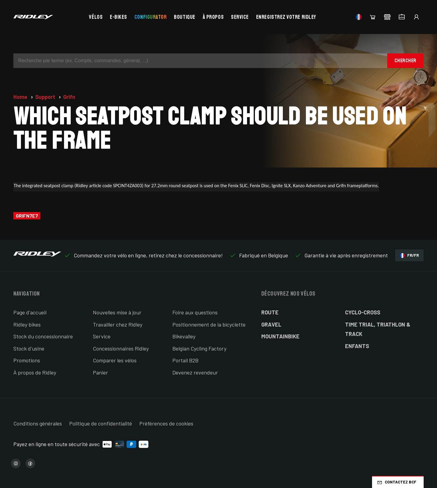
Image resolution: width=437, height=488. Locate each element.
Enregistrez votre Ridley (286, 17)
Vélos (96, 17)
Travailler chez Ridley (117, 324)
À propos (213, 17)
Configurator (150, 17)
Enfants (357, 346)
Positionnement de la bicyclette (209, 324)
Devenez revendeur (195, 372)
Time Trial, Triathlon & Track (377, 329)
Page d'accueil (29, 312)
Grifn (69, 96)
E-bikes (118, 17)
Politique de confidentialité (100, 423)
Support (45, 96)
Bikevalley (183, 336)
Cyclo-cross (362, 312)
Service (240, 17)
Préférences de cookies (166, 423)
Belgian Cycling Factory (199, 348)
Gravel (271, 324)
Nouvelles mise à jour (117, 312)
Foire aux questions (195, 312)
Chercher (405, 60)
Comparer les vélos (115, 360)
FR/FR (409, 255)
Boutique (184, 17)
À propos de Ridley (34, 372)
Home (21, 96)
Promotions (26, 360)
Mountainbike (280, 336)
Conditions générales (37, 423)
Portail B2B (185, 360)
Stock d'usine (28, 348)
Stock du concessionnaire (43, 336)
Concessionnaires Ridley (121, 348)
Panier (100, 372)
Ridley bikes (27, 324)
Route (270, 312)
